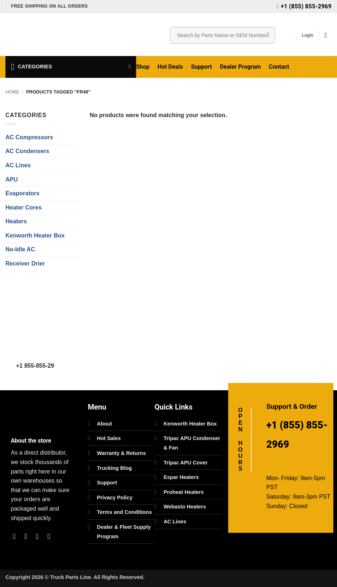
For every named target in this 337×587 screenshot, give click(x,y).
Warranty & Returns (121, 453)
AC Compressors (29, 137)
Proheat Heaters (183, 492)
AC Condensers (27, 151)
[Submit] (268, 35)
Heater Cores (23, 207)
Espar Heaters (181, 477)
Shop (143, 66)
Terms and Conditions (124, 512)
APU (11, 179)
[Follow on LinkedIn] (51, 536)
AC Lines (18, 165)
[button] (307, 35)
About (104, 424)
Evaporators (22, 193)
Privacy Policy (114, 497)
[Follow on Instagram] (28, 536)
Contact (279, 66)
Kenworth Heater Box (35, 235)
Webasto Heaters (184, 507)
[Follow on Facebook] (16, 536)
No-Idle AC (20, 249)
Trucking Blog (114, 468)
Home (12, 92)
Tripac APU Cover (185, 463)
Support (201, 66)
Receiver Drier (25, 263)
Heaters (16, 221)
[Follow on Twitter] (39, 536)
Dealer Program (240, 66)
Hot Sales (109, 438)
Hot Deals (170, 66)
